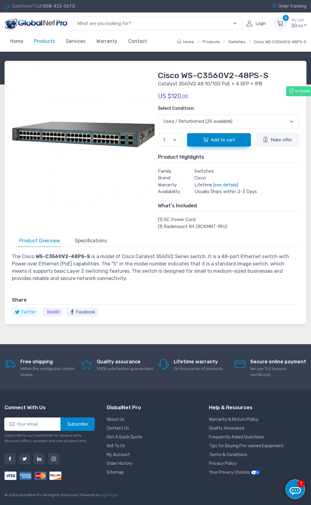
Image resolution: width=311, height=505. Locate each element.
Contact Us (118, 428)
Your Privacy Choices (234, 472)
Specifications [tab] (91, 241)
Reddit (53, 312)
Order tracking (289, 6)
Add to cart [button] (219, 139)
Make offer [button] (277, 139)
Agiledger (109, 495)
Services (75, 41)
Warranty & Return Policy (233, 419)
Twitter (25, 312)
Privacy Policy (223, 463)
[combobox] (154, 23)
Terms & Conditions (228, 454)
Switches (236, 42)
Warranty (106, 41)
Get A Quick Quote (124, 437)
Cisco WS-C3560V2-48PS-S (280, 42)
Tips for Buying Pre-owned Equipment (246, 445)
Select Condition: (176, 108)
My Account (118, 454)
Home (16, 41)
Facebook (82, 312)
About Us (116, 419)
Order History (119, 463)
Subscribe (77, 424)
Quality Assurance (226, 428)
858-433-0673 (58, 6)
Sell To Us (116, 445)
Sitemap (115, 472)
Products (44, 41)
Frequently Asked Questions (236, 437)
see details (225, 185)
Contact (137, 41)
